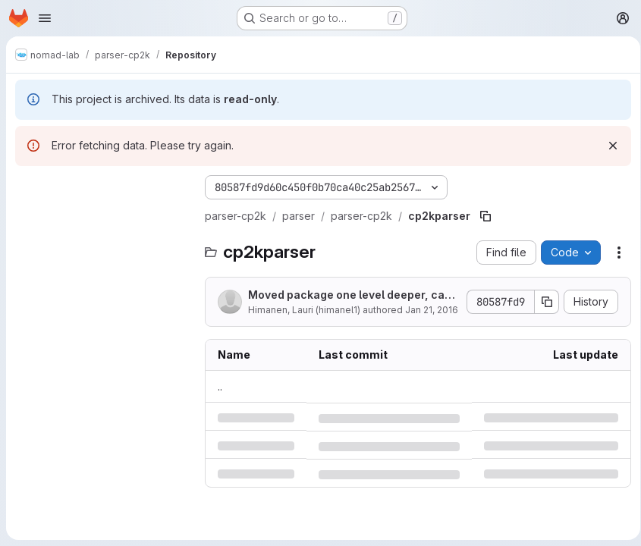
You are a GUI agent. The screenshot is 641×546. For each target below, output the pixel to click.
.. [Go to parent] (220, 386)
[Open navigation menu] (45, 18)
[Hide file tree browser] (27, 187)
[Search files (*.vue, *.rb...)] (102, 218)
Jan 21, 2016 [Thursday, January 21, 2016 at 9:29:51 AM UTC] (431, 309)
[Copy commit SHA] (541, 302)
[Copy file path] (485, 216)
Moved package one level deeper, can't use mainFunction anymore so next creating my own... (348, 295)
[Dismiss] (608, 145)
